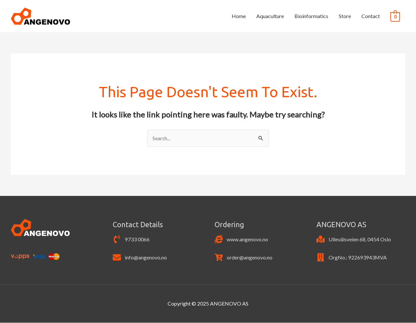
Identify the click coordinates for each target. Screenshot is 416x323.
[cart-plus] (243, 258)
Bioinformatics (311, 16)
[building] (351, 258)
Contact (370, 16)
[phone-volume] (131, 239)
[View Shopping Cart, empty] (395, 16)
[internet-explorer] (241, 239)
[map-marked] (353, 239)
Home (239, 16)
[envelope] (140, 258)
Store (345, 16)
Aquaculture (270, 16)
